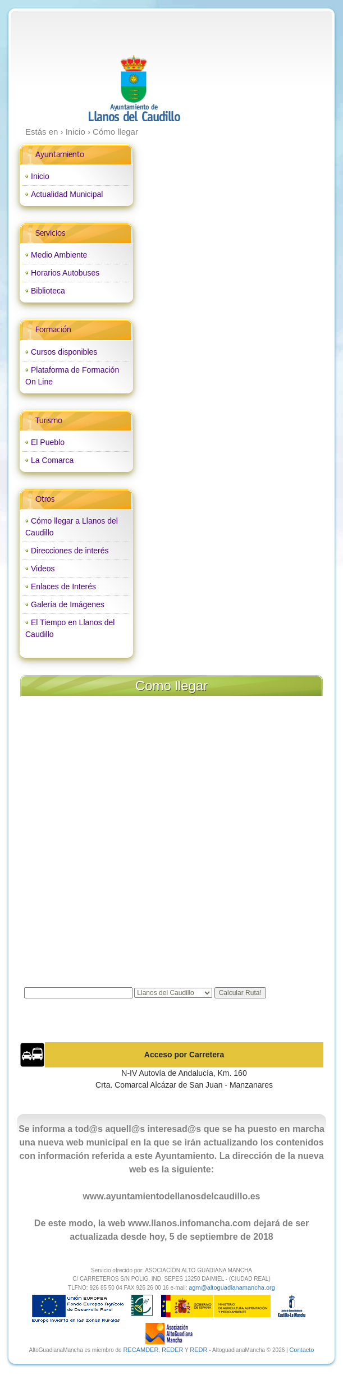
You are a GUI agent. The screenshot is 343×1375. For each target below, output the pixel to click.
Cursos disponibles (64, 351)
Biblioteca (48, 290)
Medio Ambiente (59, 254)
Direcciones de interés (70, 550)
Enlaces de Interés (63, 586)
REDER (173, 1349)
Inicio (40, 176)
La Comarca (52, 460)
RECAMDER (140, 1349)
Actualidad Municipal (67, 194)
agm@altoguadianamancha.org (232, 1287)
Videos (43, 568)
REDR (199, 1349)
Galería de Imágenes (67, 604)
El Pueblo (48, 442)
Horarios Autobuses (65, 272)
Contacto (301, 1349)
